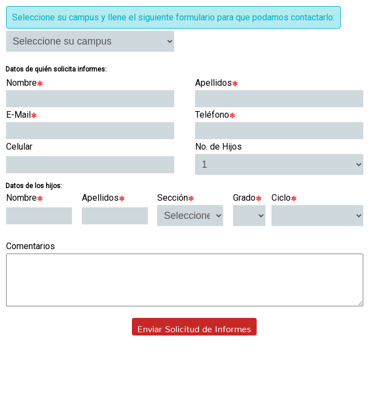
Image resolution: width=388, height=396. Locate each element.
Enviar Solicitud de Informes (194, 336)
